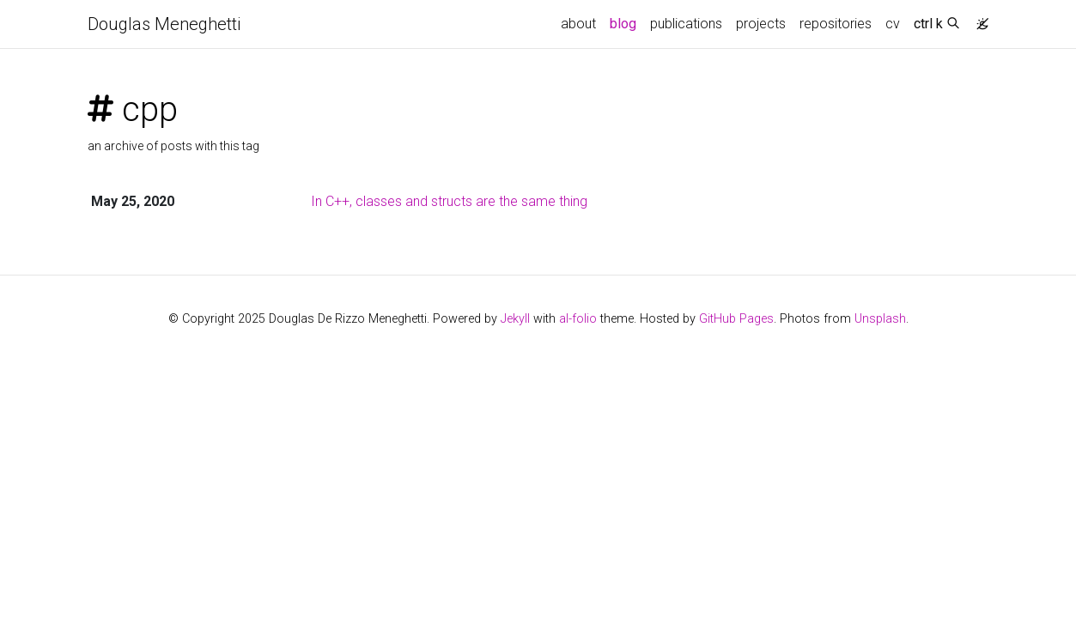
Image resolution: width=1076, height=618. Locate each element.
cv (892, 23)
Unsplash (880, 319)
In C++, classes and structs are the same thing (449, 201)
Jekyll (515, 319)
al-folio (578, 319)
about (578, 23)
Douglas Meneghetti (164, 24)
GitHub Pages (736, 319)
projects (761, 23)
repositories (835, 23)
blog (623, 23)
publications (686, 23)
